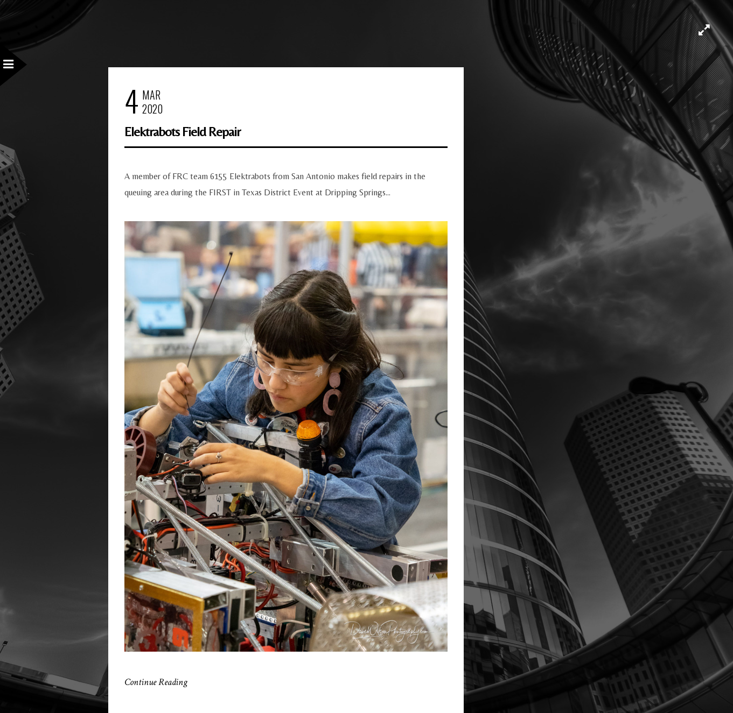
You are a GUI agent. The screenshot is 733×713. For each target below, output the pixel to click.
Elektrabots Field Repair (182, 131)
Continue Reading (155, 682)
